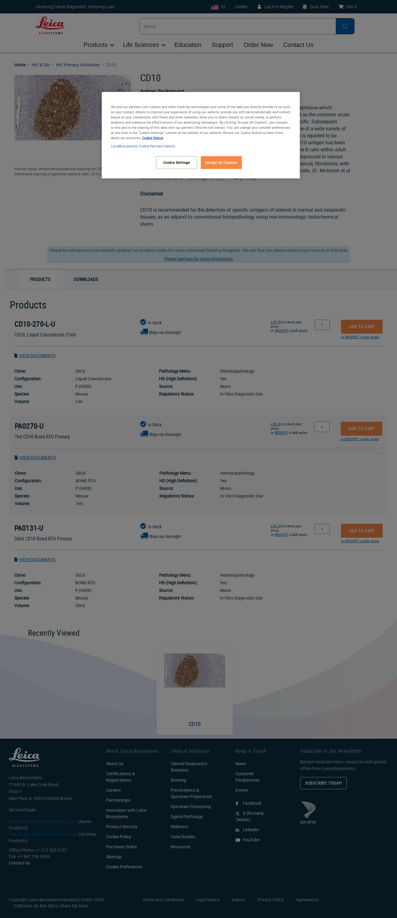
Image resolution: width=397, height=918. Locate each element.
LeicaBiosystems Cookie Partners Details (143, 146)
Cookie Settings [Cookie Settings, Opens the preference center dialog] (176, 162)
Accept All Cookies (221, 162)
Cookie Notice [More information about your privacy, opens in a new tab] (152, 137)
